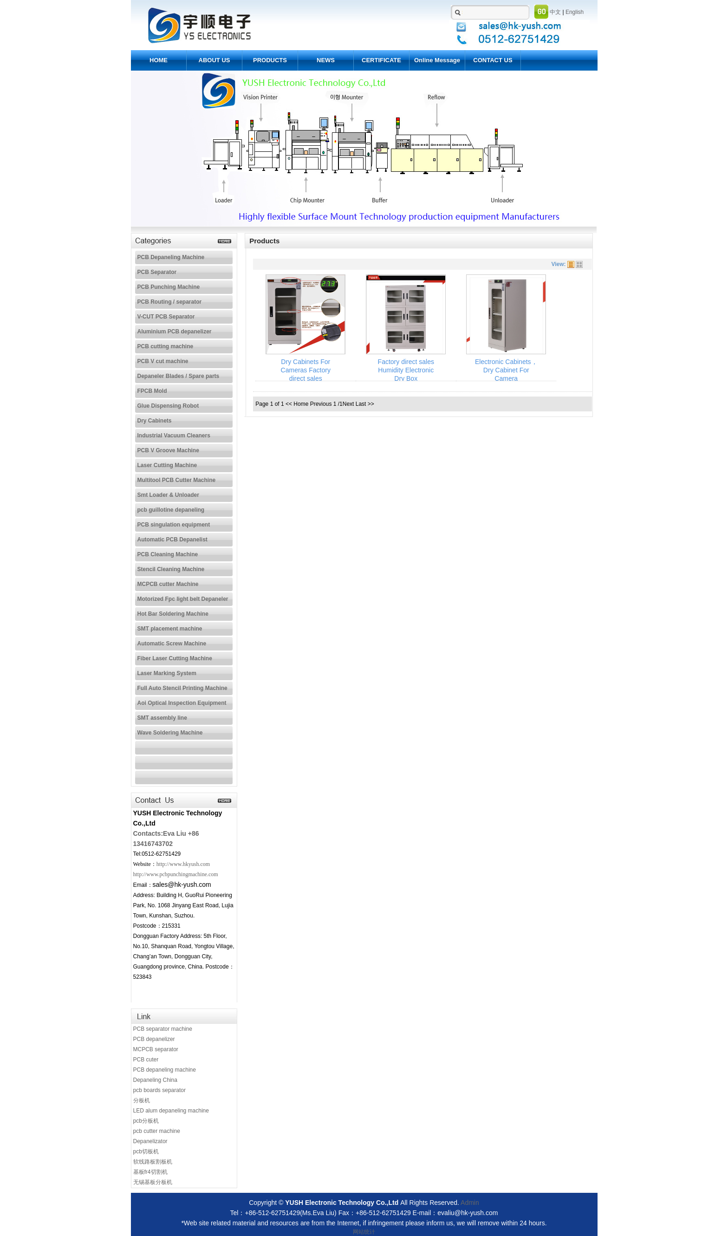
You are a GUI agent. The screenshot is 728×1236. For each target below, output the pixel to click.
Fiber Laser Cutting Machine (174, 658)
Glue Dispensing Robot (168, 406)
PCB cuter (146, 1059)
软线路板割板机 (152, 1161)
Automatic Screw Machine (172, 643)
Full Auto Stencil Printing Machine (182, 688)
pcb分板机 (146, 1121)
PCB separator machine (162, 1029)
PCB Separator (157, 272)
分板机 (141, 1100)
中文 (555, 12)
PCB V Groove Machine (168, 450)
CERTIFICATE (381, 60)
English (575, 12)
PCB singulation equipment (173, 524)
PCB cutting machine (165, 346)
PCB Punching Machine (168, 287)
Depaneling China (155, 1080)
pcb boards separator (159, 1090)
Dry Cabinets (154, 420)
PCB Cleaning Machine (167, 554)
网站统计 (364, 1232)
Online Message (437, 60)
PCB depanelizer (154, 1039)
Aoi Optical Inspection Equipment (182, 703)
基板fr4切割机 (150, 1172)
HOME (159, 60)
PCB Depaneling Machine (171, 257)
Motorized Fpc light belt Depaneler (182, 599)
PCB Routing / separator (169, 302)
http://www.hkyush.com (183, 864)
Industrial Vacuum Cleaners (173, 435)
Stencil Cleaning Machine (171, 569)
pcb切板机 (146, 1151)
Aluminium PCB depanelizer (174, 331)
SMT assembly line (162, 718)
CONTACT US (492, 60)
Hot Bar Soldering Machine (172, 614)
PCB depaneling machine (164, 1070)
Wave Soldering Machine (170, 732)
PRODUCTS (270, 60)
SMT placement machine (169, 628)
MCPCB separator (155, 1049)
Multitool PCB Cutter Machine (176, 480)
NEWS (326, 60)
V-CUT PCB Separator (166, 316)
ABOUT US (214, 60)
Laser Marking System (166, 673)
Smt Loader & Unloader (168, 495)
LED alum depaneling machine (171, 1110)
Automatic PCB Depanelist (172, 539)
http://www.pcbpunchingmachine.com (175, 874)
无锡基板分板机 (152, 1182)
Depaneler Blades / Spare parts (178, 376)
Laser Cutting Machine (167, 465)
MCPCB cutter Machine (168, 584)
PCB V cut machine (162, 361)
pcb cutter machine (156, 1131)
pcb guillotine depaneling (171, 510)
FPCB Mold (152, 391)
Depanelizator (150, 1141)
